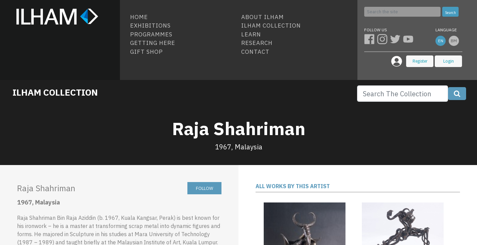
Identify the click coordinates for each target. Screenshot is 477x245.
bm (454, 40)
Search (450, 12)
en (440, 40)
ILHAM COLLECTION (55, 92)
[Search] (402, 12)
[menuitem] (183, 17)
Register (420, 61)
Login (448, 61)
